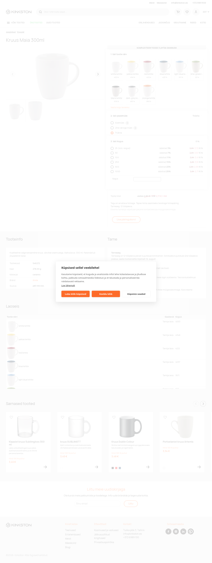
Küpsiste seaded (136, 293)
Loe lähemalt (68, 285)
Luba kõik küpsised (75, 293)
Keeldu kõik (105, 293)
